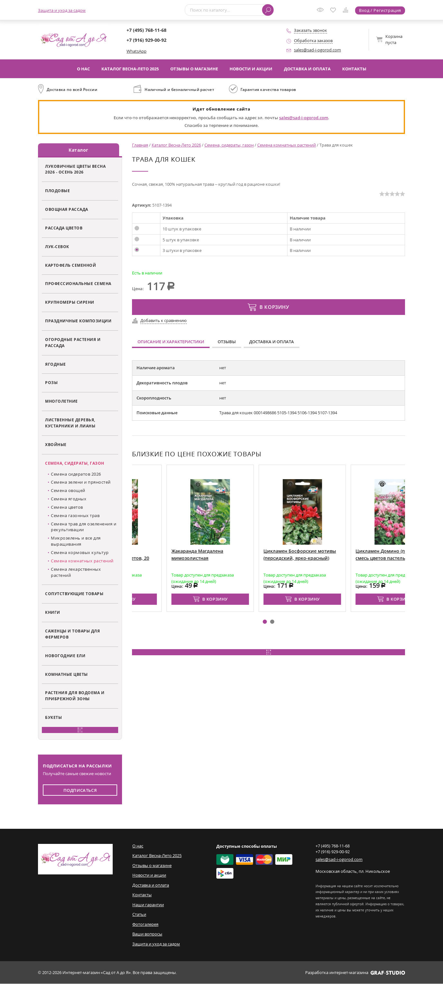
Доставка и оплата (307, 69)
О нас (83, 69)
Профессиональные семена (78, 283)
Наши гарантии (148, 905)
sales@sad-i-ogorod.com (317, 50)
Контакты (354, 69)
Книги (52, 612)
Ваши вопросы (147, 934)
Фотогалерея (145, 924)
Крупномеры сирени (69, 302)
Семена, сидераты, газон (74, 463)
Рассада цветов (63, 227)
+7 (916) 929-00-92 (146, 40)
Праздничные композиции (78, 320)
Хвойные (56, 444)
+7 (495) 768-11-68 (146, 30)
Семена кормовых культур (80, 552)
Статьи (139, 914)
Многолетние (61, 401)
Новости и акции (251, 69)
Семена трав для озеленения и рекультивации (83, 527)
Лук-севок (57, 246)
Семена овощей (68, 490)
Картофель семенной (70, 265)
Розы (51, 382)
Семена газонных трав (75, 515)
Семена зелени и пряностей (81, 482)
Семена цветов (67, 507)
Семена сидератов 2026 (76, 474)
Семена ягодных (68, 499)
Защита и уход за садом (62, 10)
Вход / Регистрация (380, 10)
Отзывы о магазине (194, 69)
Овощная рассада (66, 209)
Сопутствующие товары (74, 593)
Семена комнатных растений (82, 561)
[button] (265, 622)
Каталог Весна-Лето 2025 (130, 69)
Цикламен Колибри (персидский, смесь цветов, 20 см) (169, 558)
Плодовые (57, 190)
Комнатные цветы (66, 674)
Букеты (53, 717)
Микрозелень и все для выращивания (76, 541)
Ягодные (55, 364)
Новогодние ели (65, 655)
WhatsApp (136, 51)
